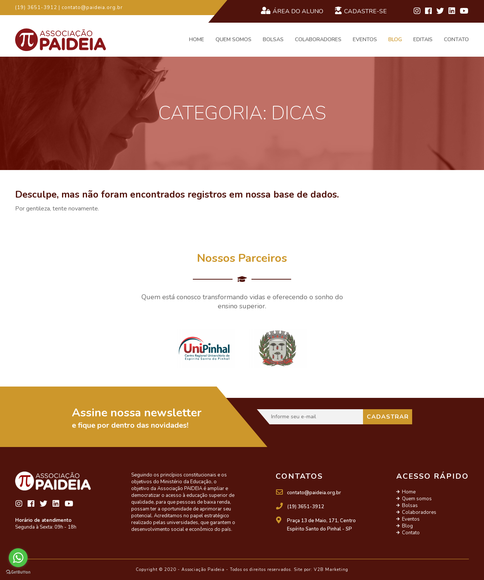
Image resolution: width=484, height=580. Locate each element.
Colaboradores (318, 39)
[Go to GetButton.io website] (18, 572)
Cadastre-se (361, 11)
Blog (395, 39)
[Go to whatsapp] (18, 557)
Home (196, 39)
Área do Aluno (292, 11)
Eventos (365, 39)
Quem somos (233, 39)
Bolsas (273, 39)
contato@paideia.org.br (314, 492)
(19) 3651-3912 (305, 506)
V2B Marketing (331, 569)
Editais (423, 39)
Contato (456, 39)
